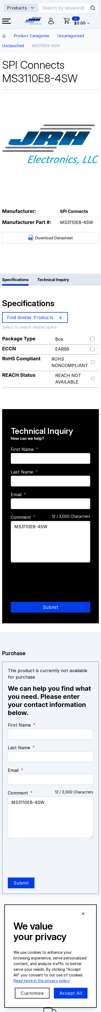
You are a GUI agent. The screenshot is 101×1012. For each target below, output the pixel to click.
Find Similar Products (35, 317)
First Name (22, 449)
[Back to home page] (4, 36)
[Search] (64, 7)
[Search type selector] (21, 8)
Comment (21, 517)
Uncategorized (70, 35)
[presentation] (52, 577)
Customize (32, 993)
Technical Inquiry (53, 279)
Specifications (15, 279)
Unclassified (13, 45)
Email (16, 494)
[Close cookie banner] (83, 913)
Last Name (22, 472)
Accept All (71, 993)
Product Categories (31, 35)
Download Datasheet (50, 237)
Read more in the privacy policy (41, 980)
